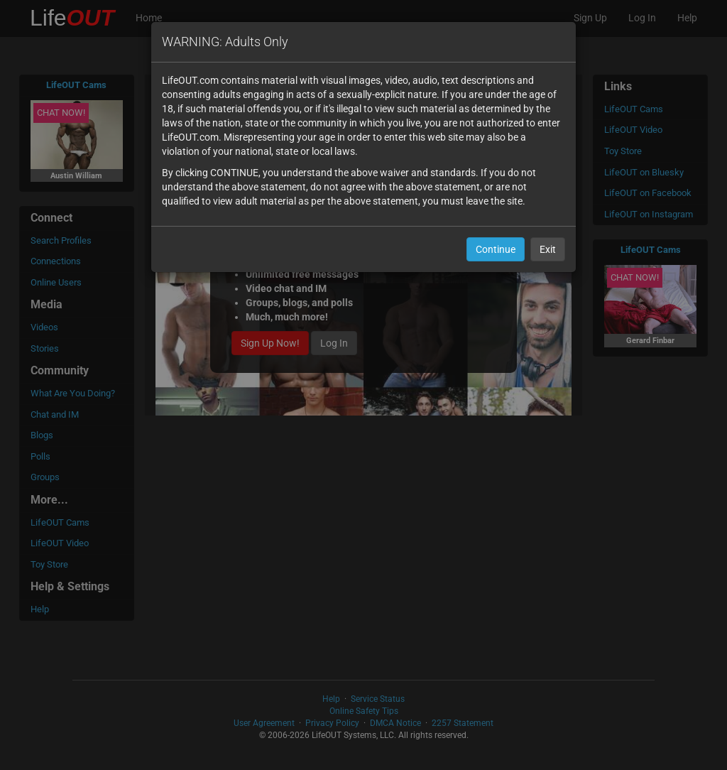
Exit (548, 249)
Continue (495, 249)
